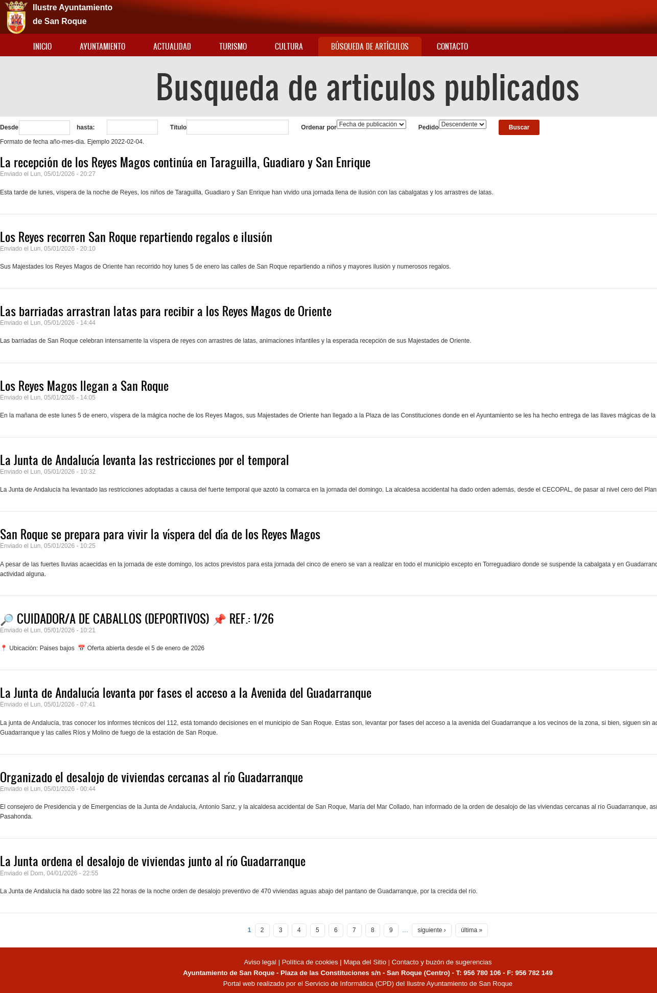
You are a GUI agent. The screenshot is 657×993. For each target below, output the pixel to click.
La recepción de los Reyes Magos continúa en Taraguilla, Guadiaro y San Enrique (185, 162)
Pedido (428, 127)
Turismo (233, 46)
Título (178, 127)
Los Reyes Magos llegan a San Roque (84, 386)
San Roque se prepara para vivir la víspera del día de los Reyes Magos (160, 534)
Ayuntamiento (102, 46)
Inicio (42, 46)
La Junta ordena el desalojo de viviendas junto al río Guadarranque (153, 861)
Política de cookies (310, 962)
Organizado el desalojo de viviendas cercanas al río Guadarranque (151, 777)
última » (471, 930)
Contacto (452, 46)
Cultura (289, 46)
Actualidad (172, 46)
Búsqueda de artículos (370, 46)
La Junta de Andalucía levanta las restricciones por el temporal (144, 460)
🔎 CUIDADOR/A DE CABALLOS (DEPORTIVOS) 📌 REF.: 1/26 (137, 618)
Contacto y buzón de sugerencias (442, 962)
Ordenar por (318, 127)
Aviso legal (261, 962)
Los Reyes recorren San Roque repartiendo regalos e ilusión (136, 237)
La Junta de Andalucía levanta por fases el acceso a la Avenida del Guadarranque (185, 693)
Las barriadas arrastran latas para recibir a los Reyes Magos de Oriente (166, 311)
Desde (9, 127)
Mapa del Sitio (364, 962)
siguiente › (431, 930)
